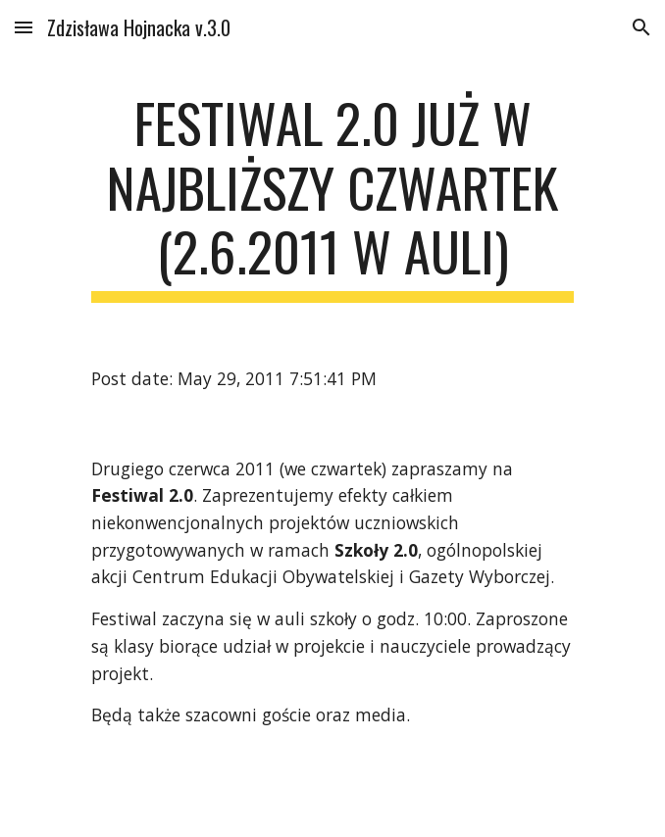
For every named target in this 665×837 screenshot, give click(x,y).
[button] (23, 27)
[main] (332, 196)
